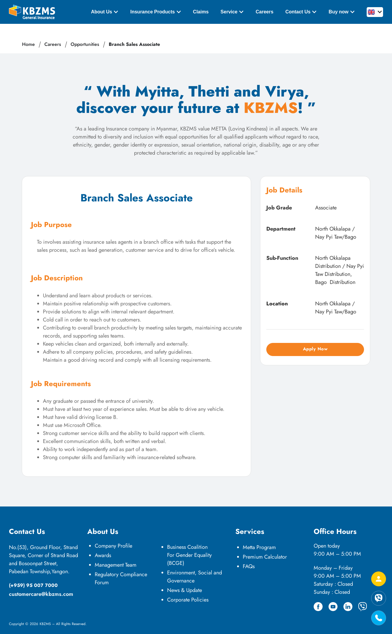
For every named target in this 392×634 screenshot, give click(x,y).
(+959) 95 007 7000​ (33, 585)
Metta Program (259, 547)
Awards (103, 555)
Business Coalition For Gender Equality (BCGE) (189, 555)
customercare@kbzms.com (41, 594)
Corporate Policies (188, 600)
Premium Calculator (265, 557)
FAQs (249, 566)
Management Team (115, 565)
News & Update (184, 590)
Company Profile (113, 546)
